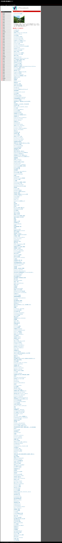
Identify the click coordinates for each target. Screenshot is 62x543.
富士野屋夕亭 (16, 431)
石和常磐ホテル (16, 222)
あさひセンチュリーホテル (18, 288)
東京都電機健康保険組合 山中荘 (19, 262)
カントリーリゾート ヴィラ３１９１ (20, 292)
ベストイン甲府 (16, 188)
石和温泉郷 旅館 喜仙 (18, 260)
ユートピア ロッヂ (17, 163)
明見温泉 (15, 187)
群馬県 (4, 25)
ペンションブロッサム (17, 223)
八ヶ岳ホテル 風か (17, 448)
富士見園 (15, 421)
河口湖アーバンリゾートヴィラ (19, 48)
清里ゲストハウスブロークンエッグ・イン (21, 397)
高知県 (4, 67)
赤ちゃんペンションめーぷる (19, 483)
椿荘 (15, 202)
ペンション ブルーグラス (18, 140)
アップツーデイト (17, 444)
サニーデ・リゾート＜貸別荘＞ (19, 52)
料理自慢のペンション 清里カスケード (20, 155)
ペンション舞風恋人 (17, 245)
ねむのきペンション (17, 94)
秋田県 (4, 19)
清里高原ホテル (16, 350)
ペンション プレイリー (18, 126)
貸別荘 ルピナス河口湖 (18, 289)
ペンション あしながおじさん (19, 44)
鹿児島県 (4, 78)
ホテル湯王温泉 (16, 540)
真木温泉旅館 (16, 90)
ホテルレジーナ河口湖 (17, 342)
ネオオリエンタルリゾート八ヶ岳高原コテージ (21, 156)
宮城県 (4, 17)
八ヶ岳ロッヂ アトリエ (18, 343)
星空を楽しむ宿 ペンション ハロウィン (21, 393)
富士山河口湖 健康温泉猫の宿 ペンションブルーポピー (24, 272)
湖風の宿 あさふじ (17, 338)
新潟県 (4, 42)
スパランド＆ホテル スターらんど (20, 97)
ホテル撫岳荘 (16, 31)
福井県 (4, 47)
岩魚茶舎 (15, 470)
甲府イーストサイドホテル (18, 522)
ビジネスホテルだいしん (18, 530)
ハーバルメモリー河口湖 (18, 36)
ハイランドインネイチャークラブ (19, 330)
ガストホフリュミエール (18, 459)
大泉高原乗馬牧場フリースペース (19, 98)
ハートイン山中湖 (17, 315)
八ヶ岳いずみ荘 (16, 176)
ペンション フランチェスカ (19, 250)
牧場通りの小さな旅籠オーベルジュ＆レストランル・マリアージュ (25, 66)
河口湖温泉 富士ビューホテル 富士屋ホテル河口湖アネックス (24, 358)
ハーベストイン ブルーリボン (19, 308)
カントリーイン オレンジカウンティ (20, 171)
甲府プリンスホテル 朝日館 (19, 370)
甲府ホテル (16, 78)
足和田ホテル (16, 121)
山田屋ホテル (16, 293)
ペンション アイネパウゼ (18, 396)
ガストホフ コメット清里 (18, 54)
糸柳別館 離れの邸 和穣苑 (19, 268)
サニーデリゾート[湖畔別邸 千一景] (20, 75)
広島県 (4, 61)
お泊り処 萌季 (16, 105)
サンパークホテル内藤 (17, 63)
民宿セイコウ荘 (16, 479)
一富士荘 (15, 258)
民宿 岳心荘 (16, 253)
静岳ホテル (16, 355)
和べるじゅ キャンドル (18, 369)
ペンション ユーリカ (17, 385)
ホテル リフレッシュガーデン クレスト (21, 106)
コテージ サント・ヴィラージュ (19, 478)
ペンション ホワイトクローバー (19, 382)
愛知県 (4, 36)
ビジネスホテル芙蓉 (17, 463)
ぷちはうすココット (17, 503)
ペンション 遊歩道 (17, 295)
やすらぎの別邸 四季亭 (18, 172)
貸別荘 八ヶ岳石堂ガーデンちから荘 (20, 234)
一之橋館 (15, 180)
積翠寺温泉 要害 (17, 502)
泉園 (15, 218)
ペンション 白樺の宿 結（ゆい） (20, 191)
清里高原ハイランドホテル (18, 113)
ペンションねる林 (17, 429)
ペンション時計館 (17, 327)
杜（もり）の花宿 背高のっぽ (19, 207)
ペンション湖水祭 (17, 110)
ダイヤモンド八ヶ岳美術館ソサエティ (20, 114)
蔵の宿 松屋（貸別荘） (18, 359)
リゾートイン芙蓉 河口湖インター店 (20, 425)
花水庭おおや (16, 526)
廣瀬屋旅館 (16, 157)
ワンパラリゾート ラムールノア (19, 394)
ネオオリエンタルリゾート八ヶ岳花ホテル (21, 152)
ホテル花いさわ (16, 87)
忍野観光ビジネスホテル (18, 328)
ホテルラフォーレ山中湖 (18, 471)
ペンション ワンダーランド (19, 74)
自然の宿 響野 (16, 133)
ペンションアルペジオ (17, 56)
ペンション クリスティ (18, 436)
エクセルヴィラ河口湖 (17, 190)
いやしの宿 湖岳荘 (17, 521)
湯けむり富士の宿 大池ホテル (19, 151)
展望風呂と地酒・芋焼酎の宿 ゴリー (20, 390)
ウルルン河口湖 (16, 196)
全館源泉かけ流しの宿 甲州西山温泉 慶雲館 (21, 374)
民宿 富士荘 (16, 536)
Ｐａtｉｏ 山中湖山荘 (18, 331)
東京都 (4, 30)
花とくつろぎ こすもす (18, 482)
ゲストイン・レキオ (17, 229)
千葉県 (4, 28)
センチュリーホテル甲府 (18, 474)
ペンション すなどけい (18, 373)
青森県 (4, 14)
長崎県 (4, 72)
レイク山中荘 (16, 339)
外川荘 (15, 206)
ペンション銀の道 (17, 440)
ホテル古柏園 (16, 93)
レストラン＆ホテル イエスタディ (20, 424)
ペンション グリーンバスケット (19, 237)
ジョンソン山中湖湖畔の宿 (18, 460)
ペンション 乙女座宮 (17, 254)
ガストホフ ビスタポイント (19, 347)
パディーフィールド (17, 432)
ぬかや (15, 428)
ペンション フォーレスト (18, 269)
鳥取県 (4, 58)
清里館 (15, 433)
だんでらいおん (16, 381)
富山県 (4, 44)
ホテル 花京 (16, 320)
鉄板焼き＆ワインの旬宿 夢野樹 (19, 246)
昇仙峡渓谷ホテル (17, 468)
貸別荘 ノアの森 (17, 221)
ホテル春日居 (16, 335)
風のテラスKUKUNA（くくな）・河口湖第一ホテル (22, 304)
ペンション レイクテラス (18, 514)
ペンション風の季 (17, 510)
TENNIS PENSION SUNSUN (19, 161)
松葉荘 (15, 225)
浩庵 (15, 102)
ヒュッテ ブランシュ (17, 120)
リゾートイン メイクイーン (19, 435)
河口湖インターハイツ (17, 366)
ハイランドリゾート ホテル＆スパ (20, 164)
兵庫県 (4, 53)
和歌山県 (4, 56)
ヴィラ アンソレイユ (17, 238)
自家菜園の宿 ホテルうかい (19, 409)
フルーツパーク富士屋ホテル (19, 153)
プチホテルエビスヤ (17, 505)
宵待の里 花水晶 (17, 192)
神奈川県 (4, 31)
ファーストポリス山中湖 (18, 50)
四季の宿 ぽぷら (17, 420)
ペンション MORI (17, 179)
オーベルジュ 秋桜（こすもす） (19, 67)
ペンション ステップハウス (19, 367)
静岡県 (4, 33)
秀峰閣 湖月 (16, 439)
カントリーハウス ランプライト (19, 257)
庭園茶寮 (15, 79)
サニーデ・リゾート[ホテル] (18, 129)
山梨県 (4, 39)
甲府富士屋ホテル (17, 323)
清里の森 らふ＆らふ (17, 233)
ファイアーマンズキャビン (18, 363)
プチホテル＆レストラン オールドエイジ (21, 417)
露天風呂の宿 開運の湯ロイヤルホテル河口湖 (22, 101)
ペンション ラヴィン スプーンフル (20, 405)
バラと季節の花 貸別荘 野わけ (19, 59)
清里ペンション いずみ (18, 136)
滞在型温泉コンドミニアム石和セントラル (21, 398)
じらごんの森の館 (17, 402)
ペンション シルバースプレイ (19, 312)
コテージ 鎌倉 (16, 533)
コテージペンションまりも (18, 118)
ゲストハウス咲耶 (17, 167)
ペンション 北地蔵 (17, 486)
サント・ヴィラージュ (17, 507)
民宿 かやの (16, 284)
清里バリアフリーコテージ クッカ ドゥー (21, 58)
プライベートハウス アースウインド (20, 117)
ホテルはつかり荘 (17, 122)
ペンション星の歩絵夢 (17, 400)
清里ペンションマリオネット (19, 334)
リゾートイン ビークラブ (18, 537)
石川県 (4, 45)
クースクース (16, 198)
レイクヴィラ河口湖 (17, 351)
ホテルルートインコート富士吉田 (19, 291)
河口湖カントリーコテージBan (19, 378)
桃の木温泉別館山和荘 (17, 498)
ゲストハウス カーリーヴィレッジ (20, 377)
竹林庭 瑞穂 (16, 538)
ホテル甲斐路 (16, 35)
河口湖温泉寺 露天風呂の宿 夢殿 (20, 277)
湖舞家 (15, 307)
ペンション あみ (17, 43)
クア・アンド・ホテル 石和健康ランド (20, 416)
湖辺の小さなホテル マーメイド (19, 230)
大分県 (4, 75)
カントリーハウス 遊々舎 (18, 145)
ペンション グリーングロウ (19, 184)
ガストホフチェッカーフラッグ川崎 (20, 186)
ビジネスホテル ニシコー (18, 413)
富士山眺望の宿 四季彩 (18, 300)
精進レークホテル (17, 214)
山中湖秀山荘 (16, 447)
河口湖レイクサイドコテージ (19, 346)
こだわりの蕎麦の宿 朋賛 (18, 513)
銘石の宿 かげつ (17, 70)
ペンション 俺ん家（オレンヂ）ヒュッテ (21, 89)
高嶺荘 (15, 219)
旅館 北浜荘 (16, 55)
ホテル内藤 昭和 (17, 168)
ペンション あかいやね (18, 389)
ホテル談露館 (16, 386)
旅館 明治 (16, 242)
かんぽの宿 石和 (17, 132)
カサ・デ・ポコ (16, 211)
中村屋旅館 (16, 529)
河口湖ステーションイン (18, 62)
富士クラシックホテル (17, 499)
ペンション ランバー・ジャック (19, 91)
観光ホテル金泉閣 (17, 256)
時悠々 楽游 (16, 281)
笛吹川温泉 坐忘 (17, 494)
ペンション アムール (17, 160)
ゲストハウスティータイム (18, 124)
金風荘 (15, 175)
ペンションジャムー (17, 495)
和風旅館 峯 (16, 116)
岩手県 (4, 16)
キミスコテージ (16, 501)
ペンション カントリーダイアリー (20, 297)
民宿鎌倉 (15, 319)
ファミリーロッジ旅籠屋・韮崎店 (19, 215)
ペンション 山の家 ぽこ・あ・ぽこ (20, 71)
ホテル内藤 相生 (17, 311)
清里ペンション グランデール (19, 125)
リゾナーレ (16, 452)
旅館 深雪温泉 (16, 456)
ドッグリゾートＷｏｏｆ (18, 195)
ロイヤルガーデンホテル (18, 280)
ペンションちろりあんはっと (19, 109)
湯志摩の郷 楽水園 (17, 148)
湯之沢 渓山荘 (16, 51)
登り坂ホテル (16, 303)
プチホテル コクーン (17, 261)
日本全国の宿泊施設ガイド (7, 1)
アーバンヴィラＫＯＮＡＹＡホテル (20, 401)
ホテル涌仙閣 (16, 361)
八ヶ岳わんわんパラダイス (18, 443)
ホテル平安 (16, 299)
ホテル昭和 (16, 455)
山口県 (4, 62)
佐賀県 (4, 70)
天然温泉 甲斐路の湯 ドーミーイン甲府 (21, 194)
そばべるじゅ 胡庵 (17, 83)
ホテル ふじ (16, 199)
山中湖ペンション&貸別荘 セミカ (20, 40)
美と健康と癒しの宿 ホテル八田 (19, 518)
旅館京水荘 (16, 82)
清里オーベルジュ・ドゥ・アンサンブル (20, 32)
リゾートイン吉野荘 (17, 326)
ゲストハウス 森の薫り (18, 332)
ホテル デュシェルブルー (18, 249)
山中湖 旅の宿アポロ (17, 404)
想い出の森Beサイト (17, 276)
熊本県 (4, 73)
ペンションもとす (17, 47)
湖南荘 (15, 227)
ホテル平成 (16, 324)
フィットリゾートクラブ (18, 86)
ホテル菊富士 (16, 210)
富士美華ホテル (16, 149)
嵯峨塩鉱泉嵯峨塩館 (17, 296)
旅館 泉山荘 (16, 316)
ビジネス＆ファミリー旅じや (19, 525)
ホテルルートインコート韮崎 (19, 534)
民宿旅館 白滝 (16, 365)
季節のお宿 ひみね (17, 241)
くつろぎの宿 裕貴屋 (17, 144)
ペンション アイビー (17, 467)
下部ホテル (16, 285)
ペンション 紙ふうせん (18, 437)
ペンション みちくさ (17, 265)
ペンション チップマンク (18, 137)
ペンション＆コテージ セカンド (19, 506)
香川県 (4, 64)
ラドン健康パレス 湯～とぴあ (19, 412)
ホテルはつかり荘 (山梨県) (18, 13)
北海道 (4, 13)
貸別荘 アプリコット (17, 159)
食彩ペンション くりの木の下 (19, 464)
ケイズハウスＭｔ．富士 (18, 183)
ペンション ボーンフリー (18, 273)
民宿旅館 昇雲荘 (17, 509)
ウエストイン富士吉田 (17, 517)
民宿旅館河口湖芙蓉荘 (17, 141)
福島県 (4, 22)
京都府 (4, 50)
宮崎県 (4, 76)
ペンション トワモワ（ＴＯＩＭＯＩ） (20, 128)
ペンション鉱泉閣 (17, 490)
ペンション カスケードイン (19, 39)
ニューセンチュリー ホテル (19, 475)
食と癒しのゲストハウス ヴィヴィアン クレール (22, 491)
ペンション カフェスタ (18, 354)
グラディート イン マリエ (19, 264)
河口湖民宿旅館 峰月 (17, 226)
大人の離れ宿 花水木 (17, 466)
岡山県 (4, 59)
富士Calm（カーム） (17, 487)
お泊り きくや (16, 408)
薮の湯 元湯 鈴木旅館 (18, 85)
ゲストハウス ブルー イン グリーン (20, 362)
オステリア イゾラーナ (18, 451)
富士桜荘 (15, 203)
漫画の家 (15, 472)
